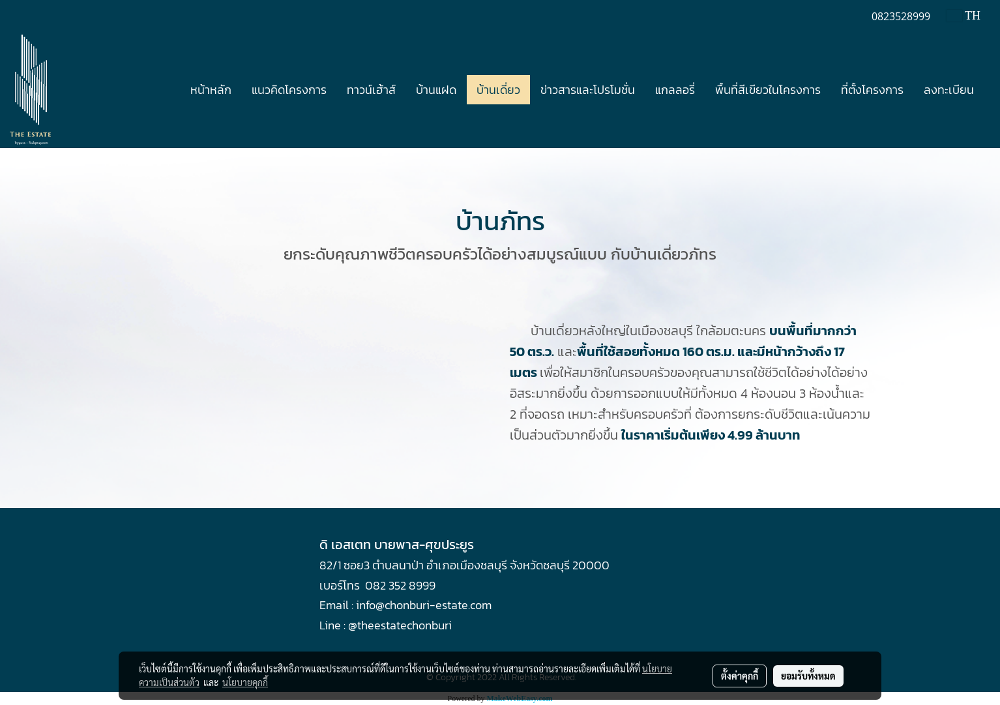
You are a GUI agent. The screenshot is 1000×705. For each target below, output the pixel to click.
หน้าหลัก (210, 89)
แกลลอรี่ (675, 89)
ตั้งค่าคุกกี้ (739, 676)
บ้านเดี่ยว (498, 89)
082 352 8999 (400, 585)
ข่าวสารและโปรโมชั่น (587, 89)
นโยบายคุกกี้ (245, 682)
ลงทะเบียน (949, 89)
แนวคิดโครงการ (289, 89)
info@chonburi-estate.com (424, 605)
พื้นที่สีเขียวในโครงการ (768, 89)
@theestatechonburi (400, 625)
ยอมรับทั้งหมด (808, 676)
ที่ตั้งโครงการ (872, 89)
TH (963, 15)
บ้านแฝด (436, 89)
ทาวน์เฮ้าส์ (371, 89)
